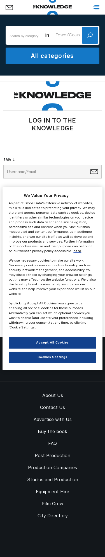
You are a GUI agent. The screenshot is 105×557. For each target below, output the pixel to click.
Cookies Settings (52, 357)
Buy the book (52, 431)
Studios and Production (52, 479)
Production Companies (52, 467)
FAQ (52, 443)
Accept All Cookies (52, 342)
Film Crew (52, 503)
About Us (52, 395)
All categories (52, 55)
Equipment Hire (52, 491)
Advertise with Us (53, 419)
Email (9, 160)
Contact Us (52, 407)
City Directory (53, 515)
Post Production (52, 455)
